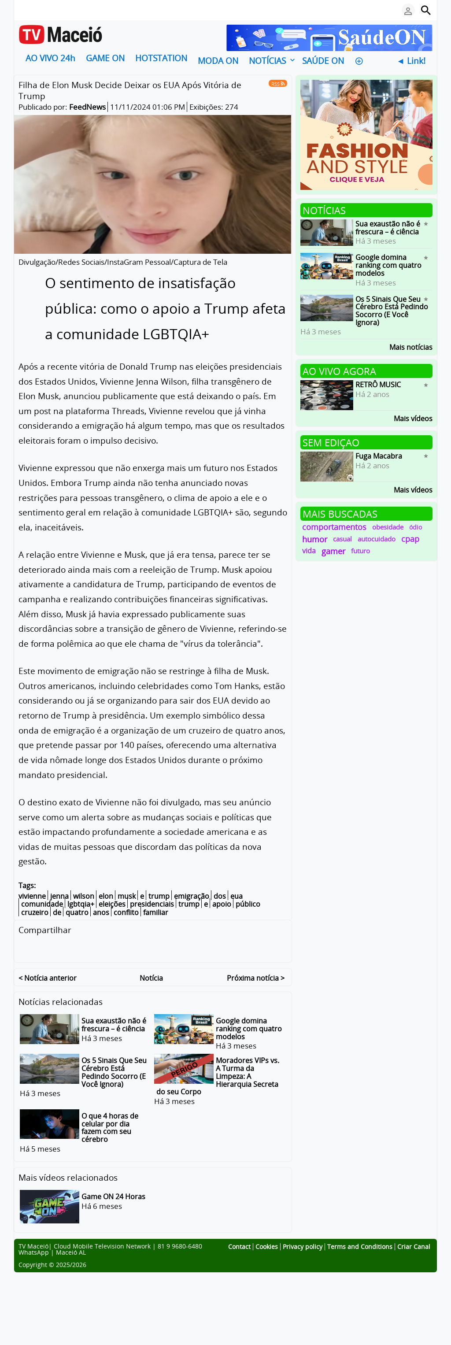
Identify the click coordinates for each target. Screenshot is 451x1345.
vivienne (32, 896)
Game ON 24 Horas (113, 1195)
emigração (191, 896)
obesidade (387, 526)
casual (342, 538)
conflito (126, 912)
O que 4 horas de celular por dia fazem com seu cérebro (109, 1126)
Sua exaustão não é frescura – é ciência (113, 1023)
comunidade (42, 904)
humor (314, 539)
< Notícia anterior (47, 976)
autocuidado (377, 538)
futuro (360, 550)
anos (101, 912)
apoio (221, 904)
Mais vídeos (413, 418)
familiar (155, 912)
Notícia (151, 976)
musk (127, 896)
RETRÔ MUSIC (378, 384)
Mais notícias (411, 346)
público (248, 904)
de (57, 912)
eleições (112, 904)
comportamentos (334, 527)
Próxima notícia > (256, 976)
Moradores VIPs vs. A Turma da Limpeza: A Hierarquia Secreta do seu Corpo (217, 1074)
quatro (77, 912)
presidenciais (152, 904)
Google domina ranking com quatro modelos (249, 1027)
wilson (83, 896)
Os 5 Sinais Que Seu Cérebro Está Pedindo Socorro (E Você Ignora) (114, 1070)
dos (220, 896)
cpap (410, 539)
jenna (59, 896)
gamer (333, 550)
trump (159, 896)
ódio (415, 527)
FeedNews (87, 107)
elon (106, 896)
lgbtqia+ (80, 904)
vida (309, 551)
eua (236, 896)
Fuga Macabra (378, 456)
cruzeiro (34, 912)
